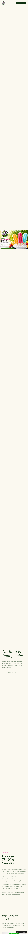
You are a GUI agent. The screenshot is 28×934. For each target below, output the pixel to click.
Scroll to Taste (12, 672)
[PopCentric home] (3, 3)
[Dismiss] (26, 932)
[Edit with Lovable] (20, 932)
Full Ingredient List (8, 898)
